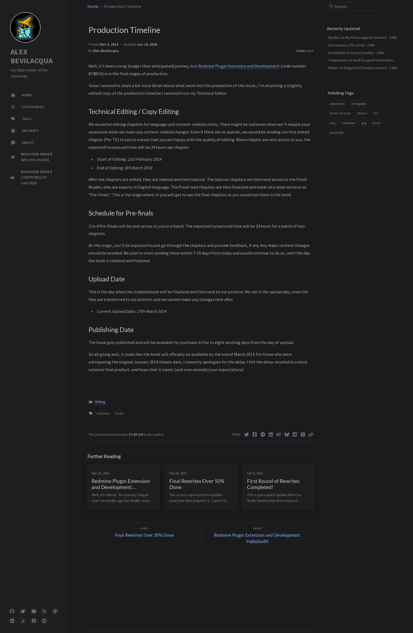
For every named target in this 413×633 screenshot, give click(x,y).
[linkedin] (12, 621)
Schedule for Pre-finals (345, 175)
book (119, 413)
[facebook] (33, 621)
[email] (33, 611)
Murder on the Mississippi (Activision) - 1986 (362, 37)
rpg (363, 123)
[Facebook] (255, 434)
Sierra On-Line (340, 113)
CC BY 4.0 (136, 434)
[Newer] (257, 537)
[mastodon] (55, 611)
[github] (12, 611)
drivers (362, 113)
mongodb (358, 104)
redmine (103, 413)
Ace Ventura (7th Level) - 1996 (351, 45)
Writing (100, 402)
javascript (336, 132)
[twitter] (23, 611)
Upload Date (337, 182)
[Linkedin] (271, 434)
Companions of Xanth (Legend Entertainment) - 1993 (369, 60)
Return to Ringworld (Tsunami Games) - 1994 (362, 67)
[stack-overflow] (23, 621)
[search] (355, 6)
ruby (333, 123)
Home (93, 6)
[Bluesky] (287, 434)
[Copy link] (310, 434)
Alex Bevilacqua (106, 51)
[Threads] (303, 434)
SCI (375, 113)
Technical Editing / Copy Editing (354, 167)
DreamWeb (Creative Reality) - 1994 (356, 52)
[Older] (144, 537)
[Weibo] (279, 434)
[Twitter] (247, 434)
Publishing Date (339, 190)
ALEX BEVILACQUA (32, 56)
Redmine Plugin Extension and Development (239, 66)
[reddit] (44, 621)
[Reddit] (295, 434)
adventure (337, 104)
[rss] (44, 611)
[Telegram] (263, 434)
